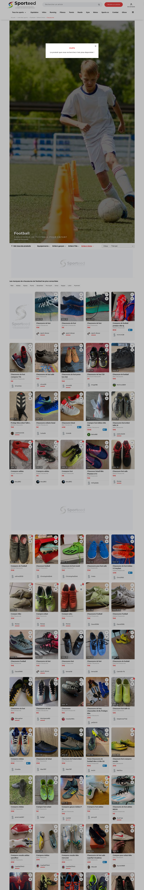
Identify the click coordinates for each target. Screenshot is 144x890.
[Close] (95, 46)
